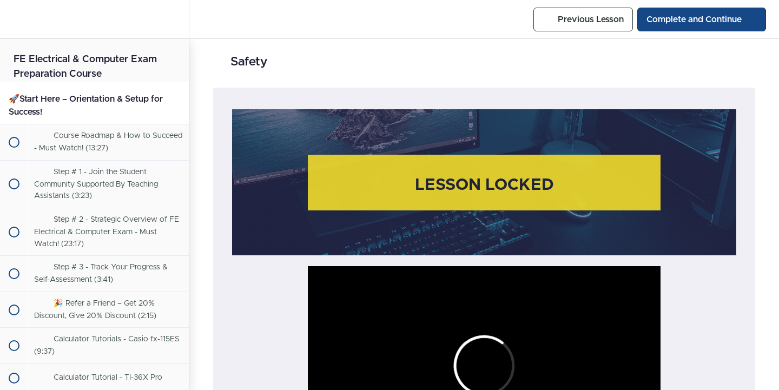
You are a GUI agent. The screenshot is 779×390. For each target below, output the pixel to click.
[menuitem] (175, 19)
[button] (13, 19)
